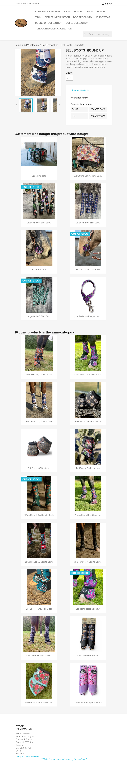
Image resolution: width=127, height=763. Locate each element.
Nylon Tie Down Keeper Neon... (88, 316)
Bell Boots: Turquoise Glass (39, 608)
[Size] (69, 78)
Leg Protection (95, 11)
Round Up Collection (48, 22)
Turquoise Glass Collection (53, 28)
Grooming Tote (39, 175)
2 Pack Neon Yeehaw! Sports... (88, 374)
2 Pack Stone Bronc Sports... (39, 655)
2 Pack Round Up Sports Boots (39, 421)
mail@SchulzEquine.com (27, 756)
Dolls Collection (77, 22)
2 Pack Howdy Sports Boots (39, 374)
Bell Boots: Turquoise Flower (39, 702)
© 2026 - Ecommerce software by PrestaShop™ (63, 759)
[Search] (97, 34)
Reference (76, 97)
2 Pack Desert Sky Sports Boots (39, 515)
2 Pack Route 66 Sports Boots (39, 561)
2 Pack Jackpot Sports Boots (88, 702)
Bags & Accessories (47, 11)
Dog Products (82, 17)
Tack (38, 17)
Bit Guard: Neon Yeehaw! (88, 269)
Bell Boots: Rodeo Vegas (88, 468)
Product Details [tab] (80, 90)
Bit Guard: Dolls (39, 269)
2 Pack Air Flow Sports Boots (87, 561)
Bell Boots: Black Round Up (88, 421)
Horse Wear (102, 17)
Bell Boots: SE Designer (39, 468)
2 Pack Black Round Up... (88, 655)
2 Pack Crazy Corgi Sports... (88, 515)
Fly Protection (73, 11)
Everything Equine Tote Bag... (88, 175)
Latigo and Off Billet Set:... (39, 222)
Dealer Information (57, 17)
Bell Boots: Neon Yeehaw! (88, 608)
